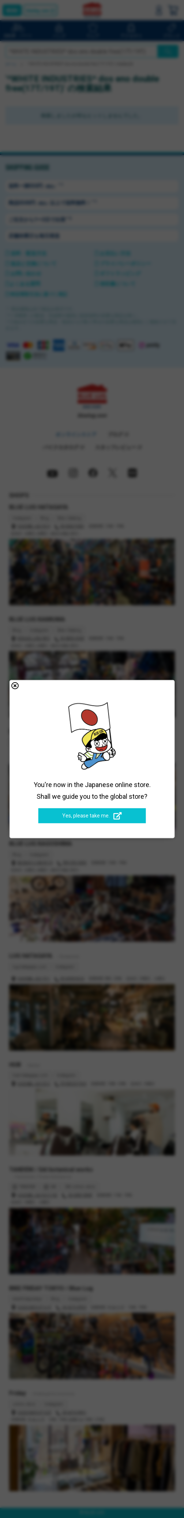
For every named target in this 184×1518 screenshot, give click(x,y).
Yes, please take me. (92, 816)
